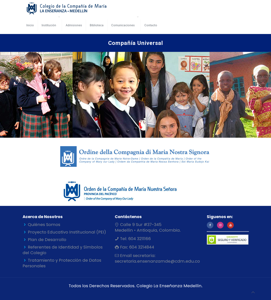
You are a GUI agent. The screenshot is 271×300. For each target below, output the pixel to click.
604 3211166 (139, 239)
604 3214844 (141, 247)
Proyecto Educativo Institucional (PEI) (67, 232)
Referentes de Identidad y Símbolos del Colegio (63, 250)
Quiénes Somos (44, 224)
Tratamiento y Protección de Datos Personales (62, 263)
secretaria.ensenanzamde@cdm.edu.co (157, 261)
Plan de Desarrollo (47, 240)
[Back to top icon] (253, 292)
